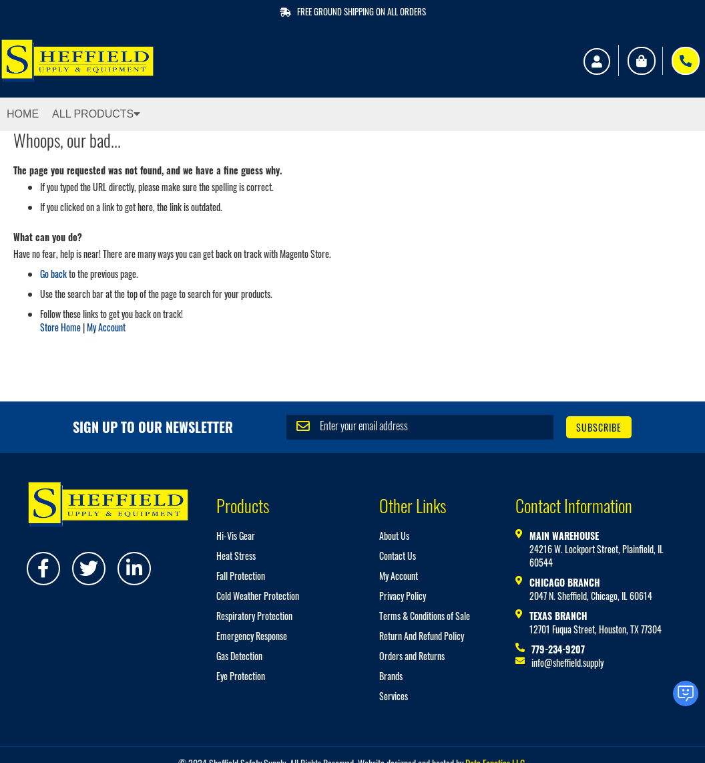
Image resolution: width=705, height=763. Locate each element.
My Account (106, 327)
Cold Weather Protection (257, 596)
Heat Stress (236, 556)
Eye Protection (240, 676)
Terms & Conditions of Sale (424, 616)
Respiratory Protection (254, 616)
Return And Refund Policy (421, 636)
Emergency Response (251, 636)
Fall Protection (240, 576)
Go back (53, 274)
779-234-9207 (558, 649)
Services (393, 696)
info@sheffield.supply (567, 662)
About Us (394, 535)
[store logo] (77, 60)
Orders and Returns (412, 656)
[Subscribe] (599, 427)
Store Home (60, 327)
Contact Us (397, 556)
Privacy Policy (402, 596)
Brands (391, 676)
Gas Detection (239, 656)
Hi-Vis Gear (235, 535)
